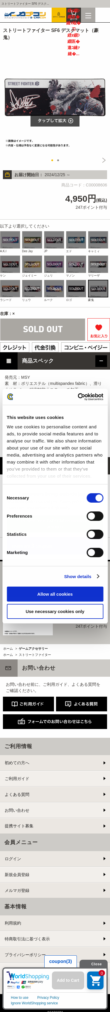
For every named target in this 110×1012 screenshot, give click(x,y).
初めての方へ (17, 762)
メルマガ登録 (17, 890)
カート (73, 15)
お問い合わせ (17, 810)
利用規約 (13, 923)
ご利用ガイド (17, 778)
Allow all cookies (55, 594)
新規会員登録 (17, 874)
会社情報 (13, 986)
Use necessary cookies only (55, 611)
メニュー (88, 15)
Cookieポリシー (19, 970)
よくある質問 (17, 794)
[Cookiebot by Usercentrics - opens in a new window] (78, 397)
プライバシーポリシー (25, 954)
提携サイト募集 (19, 826)
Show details (78, 576)
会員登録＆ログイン (59, 15)
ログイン (13, 858)
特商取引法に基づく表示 (27, 939)
